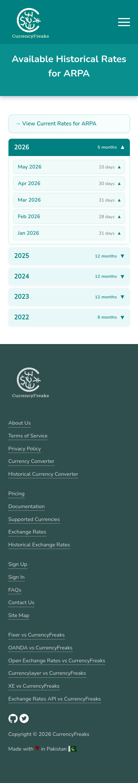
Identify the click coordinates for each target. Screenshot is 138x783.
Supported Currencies (34, 519)
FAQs (14, 590)
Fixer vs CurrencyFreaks (36, 634)
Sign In (16, 577)
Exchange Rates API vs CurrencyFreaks (54, 698)
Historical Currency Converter (43, 474)
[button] (124, 22)
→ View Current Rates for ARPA (56, 123)
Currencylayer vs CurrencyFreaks (47, 673)
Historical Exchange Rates (39, 544)
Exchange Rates (27, 531)
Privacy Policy (24, 448)
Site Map (18, 615)
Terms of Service (28, 435)
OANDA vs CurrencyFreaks (40, 647)
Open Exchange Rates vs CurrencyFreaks (56, 660)
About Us (19, 422)
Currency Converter (31, 461)
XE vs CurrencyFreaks (34, 686)
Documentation (26, 506)
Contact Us (21, 602)
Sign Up (17, 564)
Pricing (16, 493)
